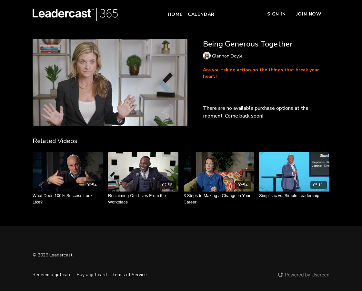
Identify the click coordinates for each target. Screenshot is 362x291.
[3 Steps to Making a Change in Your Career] (219, 198)
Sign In (276, 14)
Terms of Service (129, 275)
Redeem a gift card (52, 275)
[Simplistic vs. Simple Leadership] (294, 195)
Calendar (201, 14)
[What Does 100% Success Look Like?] (68, 198)
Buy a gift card (92, 275)
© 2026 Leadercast (52, 255)
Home (175, 14)
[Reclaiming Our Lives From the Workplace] (143, 198)
